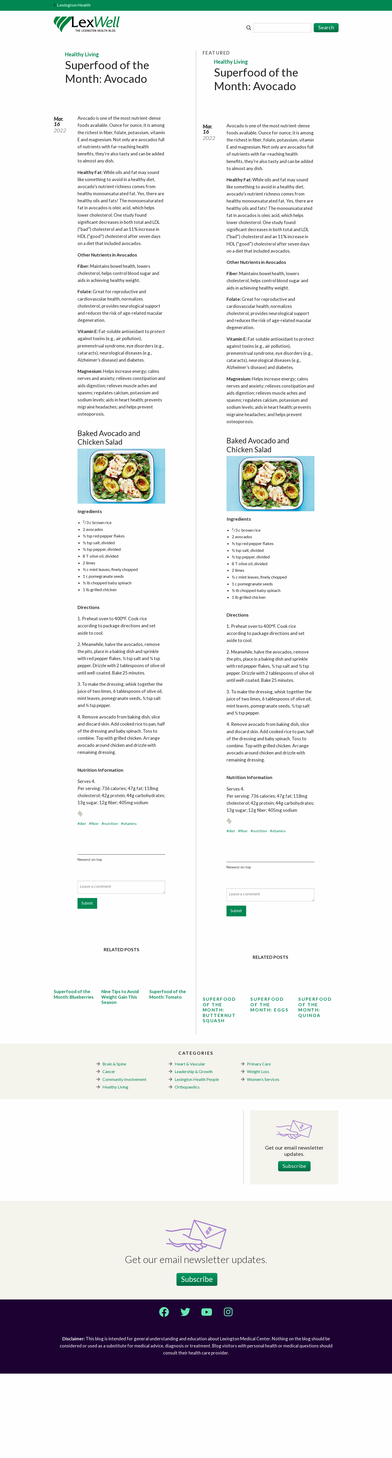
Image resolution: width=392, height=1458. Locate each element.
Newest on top (90, 943)
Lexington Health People (197, 1163)
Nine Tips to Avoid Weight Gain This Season (120, 1081)
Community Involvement (124, 1163)
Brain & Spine (114, 1148)
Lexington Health (72, 4)
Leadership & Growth (194, 1155)
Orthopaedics (187, 1171)
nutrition (111, 907)
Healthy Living (115, 1171)
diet (83, 907)
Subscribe (294, 1250)
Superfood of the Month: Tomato (167, 1078)
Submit (87, 987)
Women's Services (263, 1163)
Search (326, 27)
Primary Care (259, 1148)
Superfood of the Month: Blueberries (73, 1078)
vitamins (130, 907)
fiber (95, 907)
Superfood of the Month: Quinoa (315, 1091)
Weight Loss (258, 1155)
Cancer (108, 1155)
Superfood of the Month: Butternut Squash (219, 1094)
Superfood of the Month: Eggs (269, 1089)
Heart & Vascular (190, 1148)
